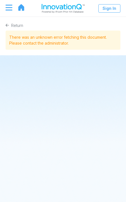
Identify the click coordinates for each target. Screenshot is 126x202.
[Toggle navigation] (6, 7)
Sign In (109, 8)
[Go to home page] (18, 7)
